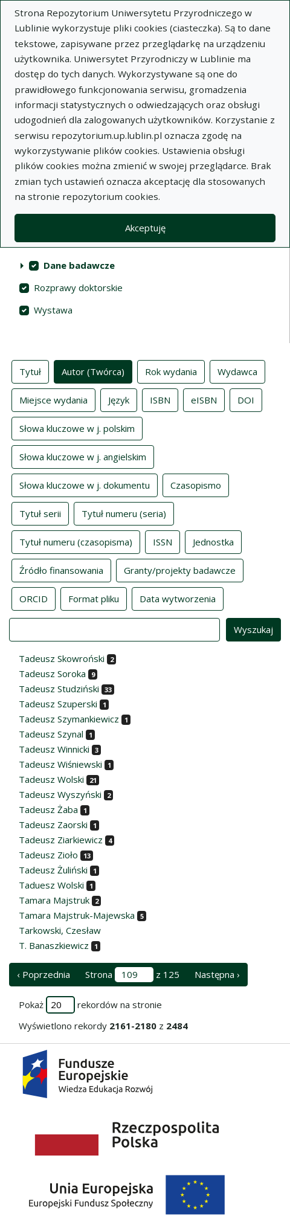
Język (118, 399)
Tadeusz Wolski (51, 779)
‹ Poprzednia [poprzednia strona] (43, 974)
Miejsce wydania (53, 399)
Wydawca (237, 371)
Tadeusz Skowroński (62, 658)
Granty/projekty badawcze (180, 569)
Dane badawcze (79, 265)
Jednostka (213, 541)
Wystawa (53, 310)
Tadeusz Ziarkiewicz (61, 840)
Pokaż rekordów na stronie (90, 1005)
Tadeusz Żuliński (53, 870)
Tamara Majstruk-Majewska (77, 915)
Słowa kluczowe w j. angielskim (82, 456)
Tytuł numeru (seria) (124, 512)
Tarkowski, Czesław (60, 930)
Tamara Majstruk (54, 900)
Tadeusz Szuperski (58, 704)
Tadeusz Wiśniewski (60, 764)
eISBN (204, 399)
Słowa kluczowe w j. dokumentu (84, 484)
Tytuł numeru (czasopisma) (75, 541)
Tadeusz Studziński (59, 689)
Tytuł (30, 371)
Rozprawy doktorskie (78, 287)
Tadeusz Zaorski (53, 824)
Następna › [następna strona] (217, 974)
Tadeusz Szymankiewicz (69, 719)
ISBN (160, 399)
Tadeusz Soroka (52, 673)
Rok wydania (171, 371)
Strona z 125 (132, 974)
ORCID (33, 598)
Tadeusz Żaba (48, 809)
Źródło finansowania (61, 569)
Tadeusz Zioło (48, 855)
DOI (245, 399)
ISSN (162, 541)
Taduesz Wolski (51, 885)
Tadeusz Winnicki (54, 749)
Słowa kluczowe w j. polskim (77, 427)
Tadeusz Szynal (51, 734)
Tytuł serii (40, 512)
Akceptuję (145, 228)
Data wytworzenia (178, 598)
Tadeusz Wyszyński (60, 794)
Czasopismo (195, 484)
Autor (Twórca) (93, 371)
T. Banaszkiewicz (54, 945)
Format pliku (93, 598)
